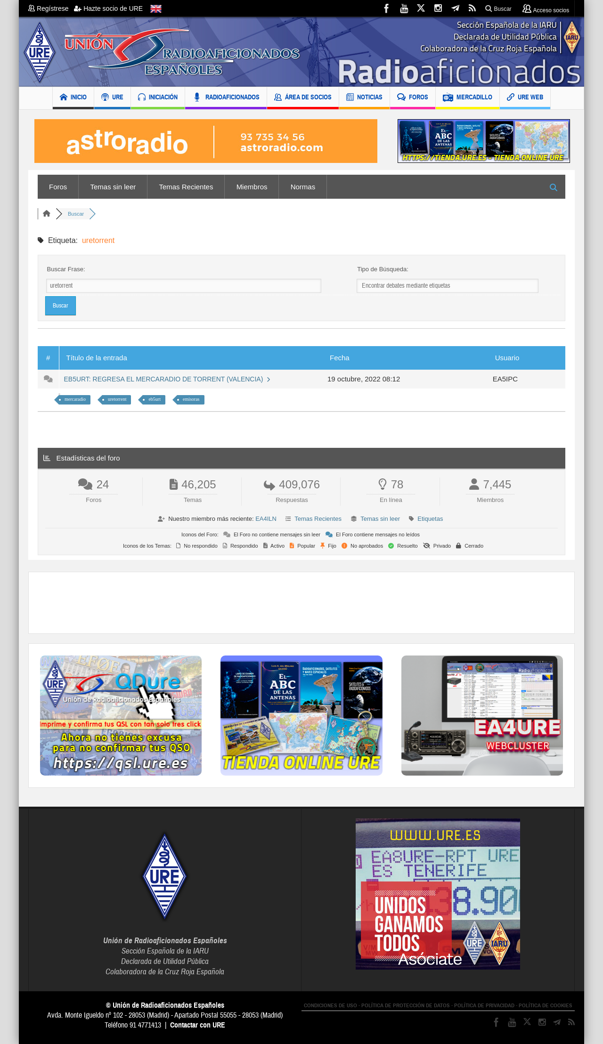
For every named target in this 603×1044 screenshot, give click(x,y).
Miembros (252, 187)
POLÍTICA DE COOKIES (545, 1005)
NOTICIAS (364, 98)
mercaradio (75, 399)
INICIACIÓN (158, 98)
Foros (58, 187)
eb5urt (154, 399)
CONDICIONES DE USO (330, 1005)
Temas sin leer (113, 187)
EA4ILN (266, 518)
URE (112, 98)
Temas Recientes (186, 187)
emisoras (191, 399)
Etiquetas (430, 518)
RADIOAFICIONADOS (226, 98)
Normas (303, 187)
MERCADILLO (467, 98)
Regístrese (51, 8)
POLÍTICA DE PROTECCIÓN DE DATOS (405, 1005)
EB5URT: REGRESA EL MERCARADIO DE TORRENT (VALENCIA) (167, 379)
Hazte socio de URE (108, 8)
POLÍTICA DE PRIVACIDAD (484, 1005)
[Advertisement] (301, 603)
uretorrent (117, 399)
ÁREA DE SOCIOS (303, 98)
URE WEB (525, 98)
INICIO (73, 98)
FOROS (412, 98)
